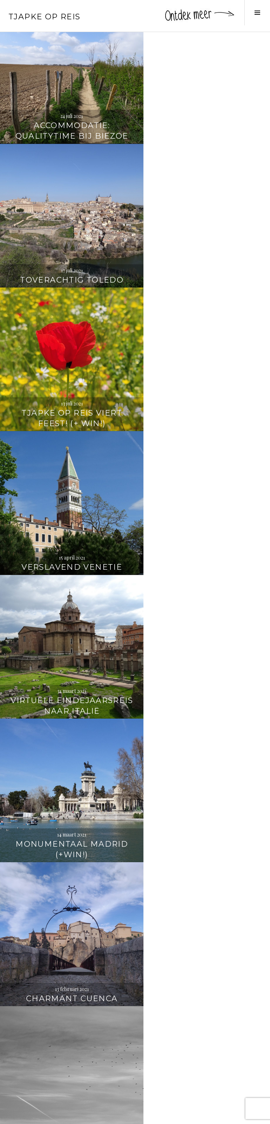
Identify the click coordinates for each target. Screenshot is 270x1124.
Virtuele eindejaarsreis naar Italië (67, 387)
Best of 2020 (202, 533)
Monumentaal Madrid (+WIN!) (202, 393)
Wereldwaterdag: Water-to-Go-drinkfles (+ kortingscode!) (202, 928)
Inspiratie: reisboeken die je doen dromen (67, 1068)
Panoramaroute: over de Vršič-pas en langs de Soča (67, 792)
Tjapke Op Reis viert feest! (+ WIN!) (67, 257)
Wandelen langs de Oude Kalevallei (67, 933)
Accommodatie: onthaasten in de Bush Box (67, 657)
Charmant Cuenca (68, 533)
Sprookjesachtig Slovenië (203, 798)
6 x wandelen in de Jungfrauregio (202, 663)
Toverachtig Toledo (202, 127)
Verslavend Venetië (202, 262)
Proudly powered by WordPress (38, 1115)
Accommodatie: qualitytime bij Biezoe (67, 122)
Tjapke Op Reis (44, 16)
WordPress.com (122, 1115)
